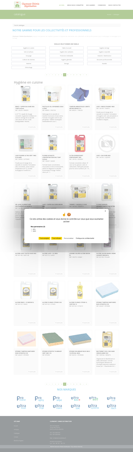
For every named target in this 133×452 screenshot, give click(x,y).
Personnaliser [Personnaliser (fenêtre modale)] (69, 238)
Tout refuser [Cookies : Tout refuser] (56, 238)
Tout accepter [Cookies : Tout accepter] (44, 238)
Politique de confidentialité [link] (85, 238)
